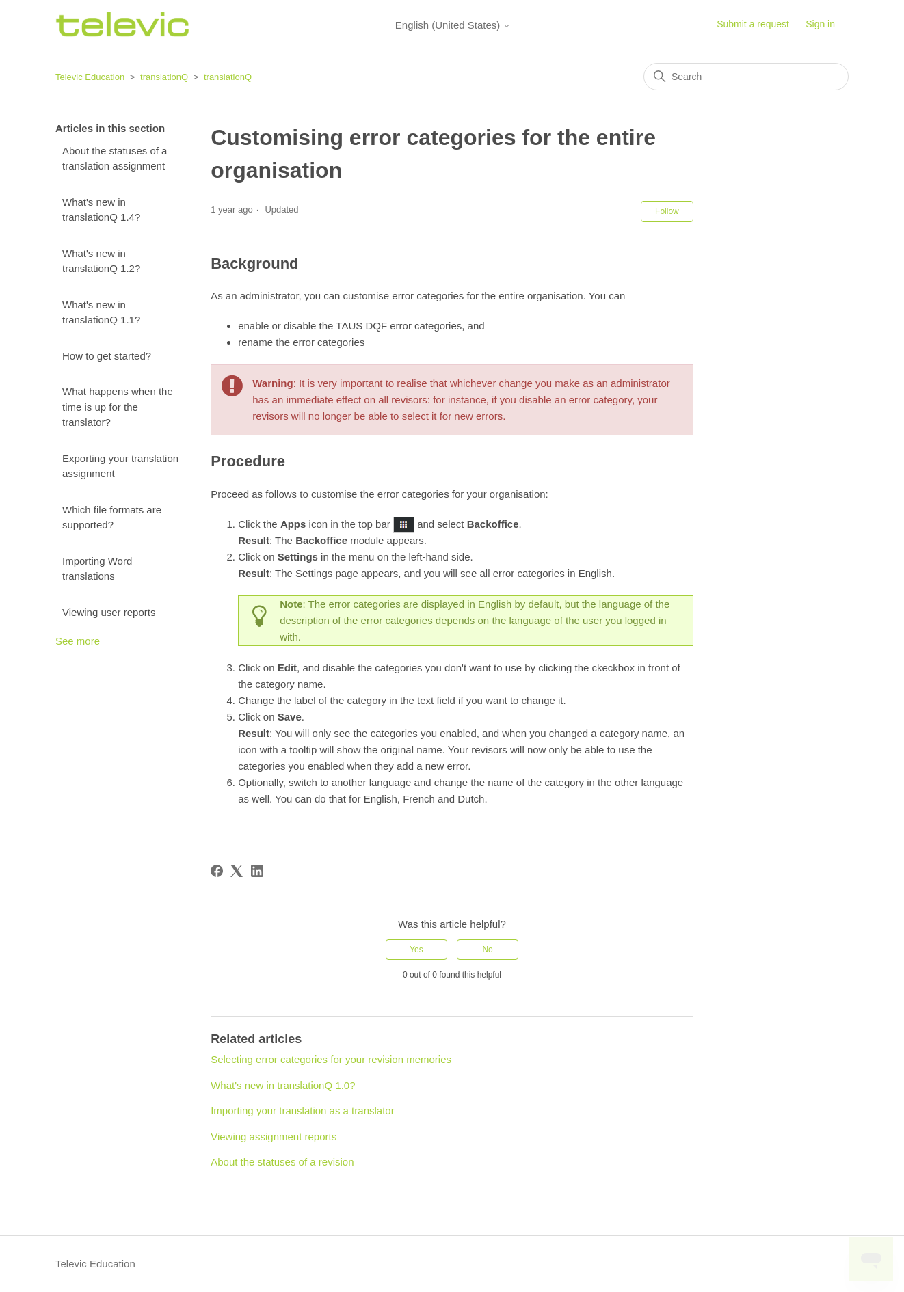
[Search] (746, 76)
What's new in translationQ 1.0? (283, 1085)
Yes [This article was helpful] (416, 949)
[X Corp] (236, 871)
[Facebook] (217, 871)
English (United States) (453, 25)
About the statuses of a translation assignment (114, 158)
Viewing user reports (108, 612)
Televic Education (89, 77)
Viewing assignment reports (273, 1136)
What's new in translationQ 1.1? (101, 312)
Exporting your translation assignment (120, 466)
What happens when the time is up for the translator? (117, 407)
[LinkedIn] (257, 871)
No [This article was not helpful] (487, 949)
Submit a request (753, 23)
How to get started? (106, 356)
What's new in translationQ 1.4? (101, 210)
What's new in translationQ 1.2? (101, 261)
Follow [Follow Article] (667, 211)
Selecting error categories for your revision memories (331, 1059)
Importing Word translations (97, 568)
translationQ (164, 77)
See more (77, 641)
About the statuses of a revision (282, 1162)
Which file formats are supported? (111, 517)
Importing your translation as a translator (302, 1110)
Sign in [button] (820, 23)
